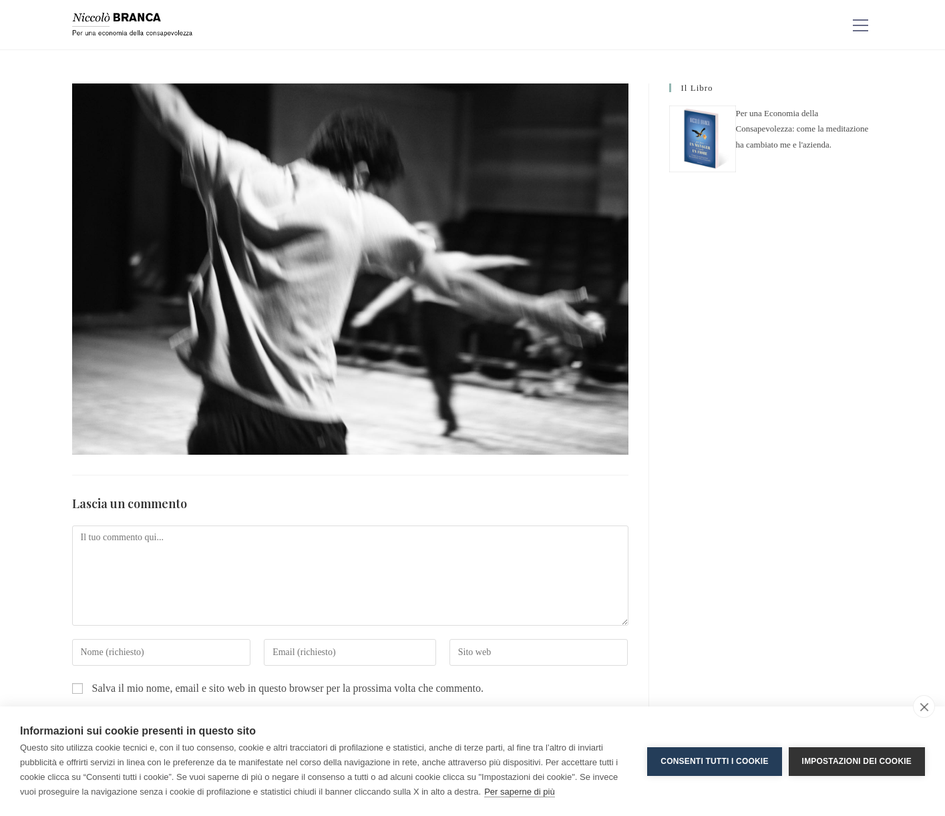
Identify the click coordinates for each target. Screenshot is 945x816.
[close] (924, 706)
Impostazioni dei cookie (857, 761)
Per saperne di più (519, 792)
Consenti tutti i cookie (714, 761)
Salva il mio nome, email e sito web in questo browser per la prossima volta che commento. (288, 688)
